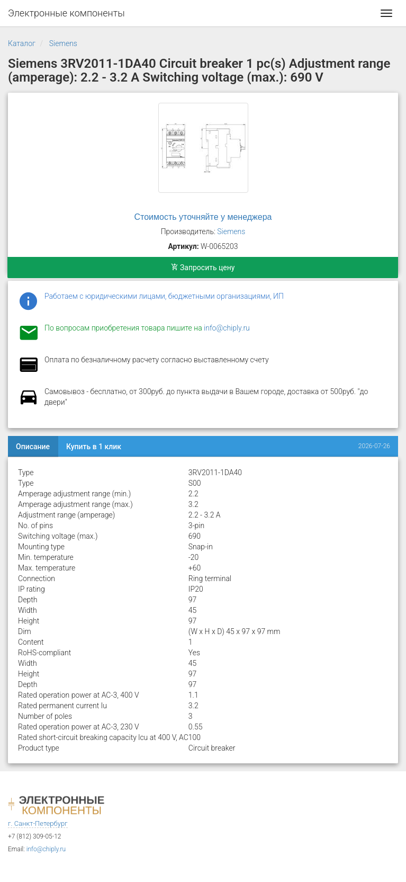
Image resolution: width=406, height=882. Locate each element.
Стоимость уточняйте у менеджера (203, 216)
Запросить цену (203, 267)
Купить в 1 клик (93, 446)
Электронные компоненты (66, 13)
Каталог (21, 43)
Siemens (63, 43)
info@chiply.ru (227, 328)
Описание (33, 446)
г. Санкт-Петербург (38, 823)
